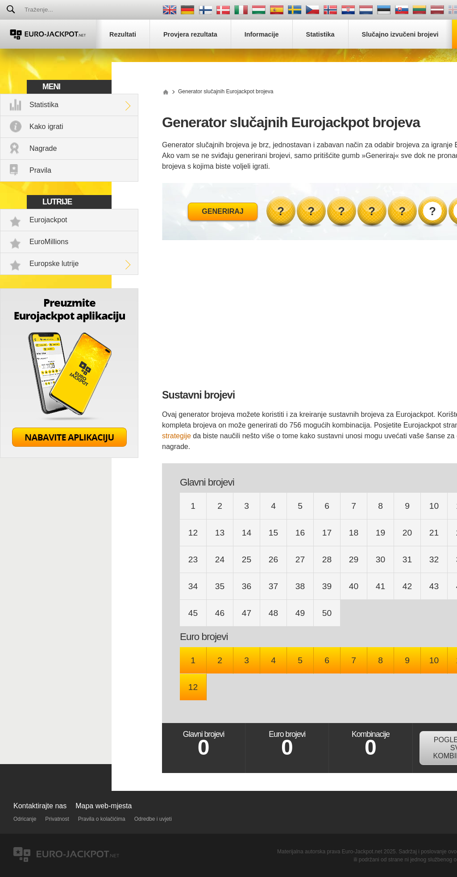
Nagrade (43, 148)
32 (434, 559)
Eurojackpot (48, 220)
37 (273, 586)
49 (300, 613)
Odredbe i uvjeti (153, 819)
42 (407, 586)
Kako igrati (46, 126)
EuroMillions (48, 241)
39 (327, 586)
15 (273, 532)
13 (219, 532)
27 (300, 559)
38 (300, 586)
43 (434, 586)
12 (193, 532)
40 (353, 586)
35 (219, 586)
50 (327, 613)
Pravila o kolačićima (101, 819)
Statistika (43, 104)
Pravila (40, 170)
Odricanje (24, 819)
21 (434, 532)
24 (219, 559)
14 (246, 532)
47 (246, 613)
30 (380, 559)
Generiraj (222, 211)
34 (193, 586)
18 (353, 532)
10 (434, 506)
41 (380, 586)
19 (380, 532)
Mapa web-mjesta (103, 806)
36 (246, 586)
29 (353, 559)
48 (273, 613)
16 (300, 532)
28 (327, 559)
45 (193, 613)
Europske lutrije (54, 263)
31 (407, 559)
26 (273, 559)
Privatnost (57, 819)
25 (246, 559)
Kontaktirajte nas (39, 806)
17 (327, 532)
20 (407, 532)
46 (219, 613)
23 (193, 559)
